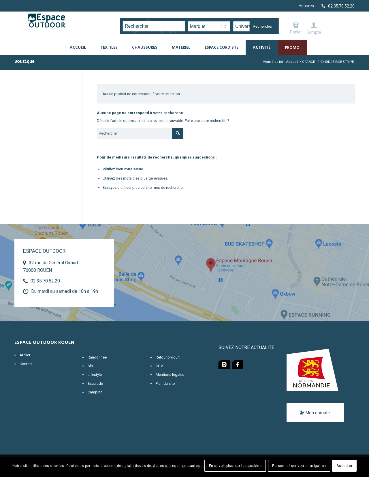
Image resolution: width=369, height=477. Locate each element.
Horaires (306, 5)
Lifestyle (95, 374)
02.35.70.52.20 (45, 281)
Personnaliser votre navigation (299, 466)
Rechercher (262, 26)
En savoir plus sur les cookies (235, 466)
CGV (159, 366)
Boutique (24, 61)
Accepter (344, 466)
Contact (26, 364)
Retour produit (168, 357)
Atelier (25, 355)
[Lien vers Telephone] (338, 6)
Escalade (95, 383)
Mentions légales (170, 374)
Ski (90, 366)
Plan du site (165, 383)
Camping (95, 392)
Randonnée (97, 357)
